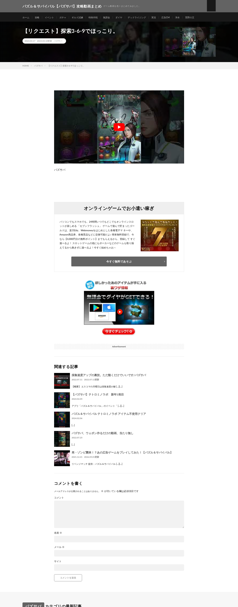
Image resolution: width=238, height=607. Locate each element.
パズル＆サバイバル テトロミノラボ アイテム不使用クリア (109, 414)
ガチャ (64, 17)
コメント (59, 498)
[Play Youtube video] (119, 128)
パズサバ (58, 42)
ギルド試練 (80, 17)
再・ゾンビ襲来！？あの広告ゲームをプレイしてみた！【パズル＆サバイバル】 (122, 453)
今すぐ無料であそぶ (119, 262)
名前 (58, 534)
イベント (51, 17)
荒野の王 (197, 17)
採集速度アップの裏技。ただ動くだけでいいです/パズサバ (109, 376)
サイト (57, 562)
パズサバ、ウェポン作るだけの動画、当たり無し (102, 434)
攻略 (37, 17)
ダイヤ (123, 17)
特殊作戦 (96, 17)
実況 (160, 17)
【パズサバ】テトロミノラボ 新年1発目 (98, 395)
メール (59, 548)
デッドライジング (142, 17)
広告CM (172, 17)
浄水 (184, 17)
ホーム (26, 17)
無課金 (110, 17)
